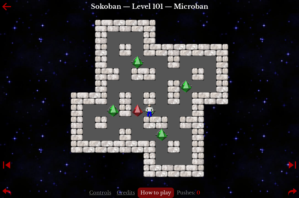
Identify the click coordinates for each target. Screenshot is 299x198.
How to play (155, 193)
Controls (100, 193)
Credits (126, 193)
